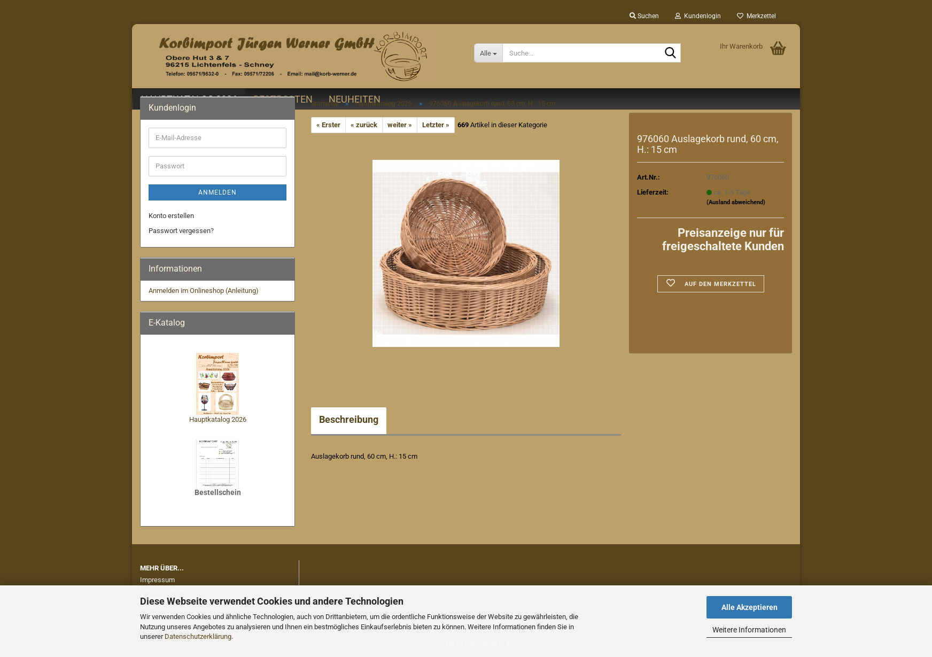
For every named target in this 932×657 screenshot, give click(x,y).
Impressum (157, 579)
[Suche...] (488, 53)
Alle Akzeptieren (749, 607)
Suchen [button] (644, 16)
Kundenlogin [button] (698, 16)
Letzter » (435, 125)
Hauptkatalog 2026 (217, 419)
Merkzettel (756, 16)
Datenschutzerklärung (198, 636)
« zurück (364, 125)
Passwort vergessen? (181, 231)
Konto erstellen (171, 216)
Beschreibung (348, 419)
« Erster (328, 125)
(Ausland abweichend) (735, 202)
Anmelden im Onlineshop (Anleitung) (204, 291)
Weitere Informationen (749, 629)
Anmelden (217, 192)
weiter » (399, 125)
